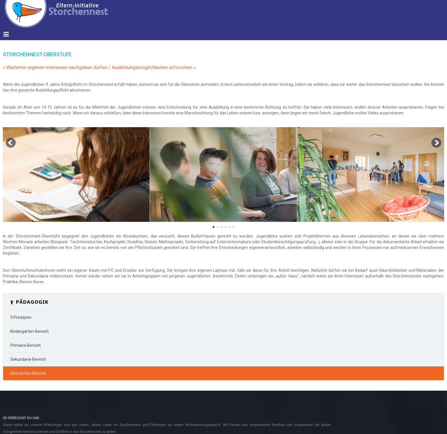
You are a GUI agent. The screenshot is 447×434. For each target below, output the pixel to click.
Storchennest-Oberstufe (37, 54)
